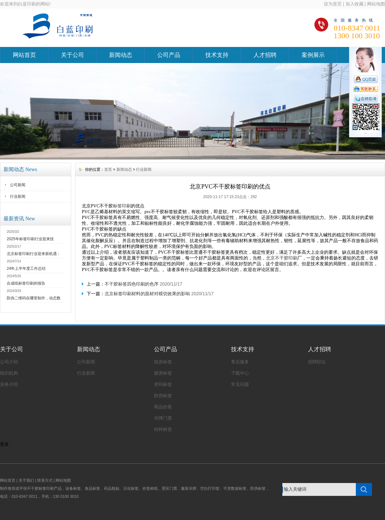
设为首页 (333, 3)
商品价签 (163, 406)
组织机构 (9, 373)
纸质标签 (163, 361)
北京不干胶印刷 (281, 257)
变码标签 (163, 384)
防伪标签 (163, 395)
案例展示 (313, 55)
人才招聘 (265, 55)
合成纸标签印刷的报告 (26, 283)
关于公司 (72, 55)
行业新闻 (17, 196)
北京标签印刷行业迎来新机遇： (34, 253)
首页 (108, 169)
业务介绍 (9, 384)
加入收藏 (355, 3)
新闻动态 (120, 55)
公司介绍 (9, 361)
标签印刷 (122, 205)
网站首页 (24, 55)
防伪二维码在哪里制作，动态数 (34, 298)
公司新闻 (17, 185)
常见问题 (240, 384)
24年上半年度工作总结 (26, 268)
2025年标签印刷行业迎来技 (30, 239)
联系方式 (45, 480)
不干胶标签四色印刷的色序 (131, 284)
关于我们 (26, 480)
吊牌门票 (163, 418)
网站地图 (376, 3)
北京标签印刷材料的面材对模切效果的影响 (147, 293)
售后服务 (240, 361)
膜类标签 (163, 373)
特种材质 (163, 429)
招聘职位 (317, 361)
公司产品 (168, 55)
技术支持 (216, 55)
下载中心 (240, 373)
